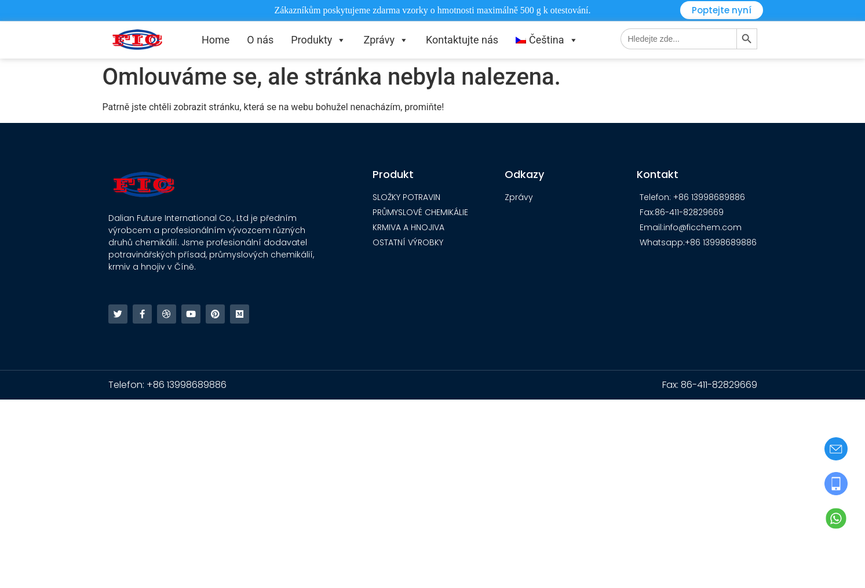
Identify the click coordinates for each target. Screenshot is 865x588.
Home (215, 40)
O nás (260, 40)
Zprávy (385, 40)
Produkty (318, 40)
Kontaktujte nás (462, 40)
